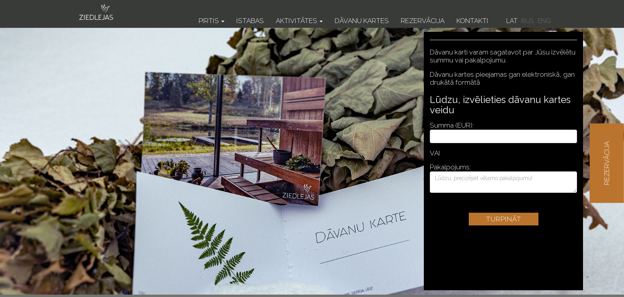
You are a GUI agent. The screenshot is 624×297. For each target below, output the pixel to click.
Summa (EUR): (452, 125)
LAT (511, 21)
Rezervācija (423, 21)
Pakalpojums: (450, 167)
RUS (527, 21)
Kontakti (472, 21)
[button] (211, 15)
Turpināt (503, 219)
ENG (544, 21)
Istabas (250, 21)
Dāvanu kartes (362, 21)
